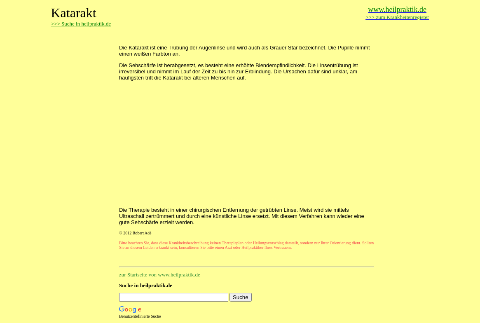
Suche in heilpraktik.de (145, 285)
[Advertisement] (215, 36)
